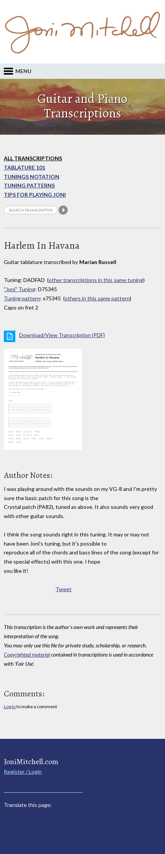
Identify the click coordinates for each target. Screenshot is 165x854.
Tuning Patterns (29, 185)
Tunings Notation (31, 176)
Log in (10, 706)
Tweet (64, 589)
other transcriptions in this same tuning (96, 280)
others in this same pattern (97, 298)
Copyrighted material (27, 654)
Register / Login (23, 771)
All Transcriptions (33, 158)
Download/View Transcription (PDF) (62, 335)
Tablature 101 (24, 167)
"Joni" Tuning (19, 289)
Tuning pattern (22, 298)
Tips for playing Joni (35, 194)
